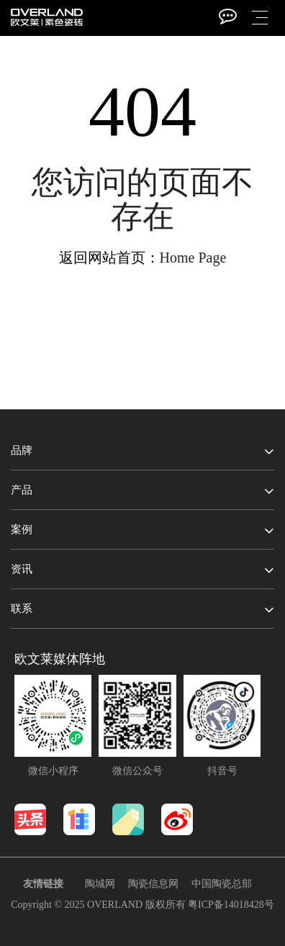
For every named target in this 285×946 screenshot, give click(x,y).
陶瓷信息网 (153, 883)
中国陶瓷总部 (221, 883)
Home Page (193, 257)
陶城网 (100, 883)
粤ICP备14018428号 (231, 904)
